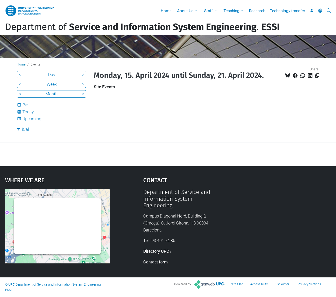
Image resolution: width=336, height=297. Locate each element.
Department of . (142, 27)
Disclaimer (281, 284)
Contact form (155, 261)
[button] (197, 11)
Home (166, 10)
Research (257, 10)
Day (51, 74)
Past (26, 104)
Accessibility (259, 284)
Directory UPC (156, 251)
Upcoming (31, 118)
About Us (185, 10)
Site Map (237, 284)
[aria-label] (329, 10)
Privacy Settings (309, 284)
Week (52, 84)
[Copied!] (317, 75)
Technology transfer (287, 10)
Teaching (231, 10)
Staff (208, 10)
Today (28, 111)
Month (52, 93)
